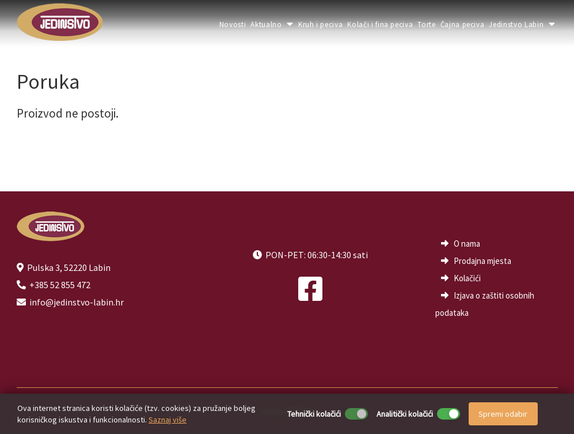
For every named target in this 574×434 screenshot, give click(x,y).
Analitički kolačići (405, 414)
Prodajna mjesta (482, 260)
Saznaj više (168, 419)
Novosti (232, 24)
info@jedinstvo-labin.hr (76, 302)
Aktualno (272, 24)
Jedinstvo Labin (522, 24)
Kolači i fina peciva (380, 24)
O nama (467, 243)
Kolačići (467, 278)
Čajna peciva (462, 24)
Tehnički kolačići (314, 414)
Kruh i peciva (320, 24)
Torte (426, 24)
